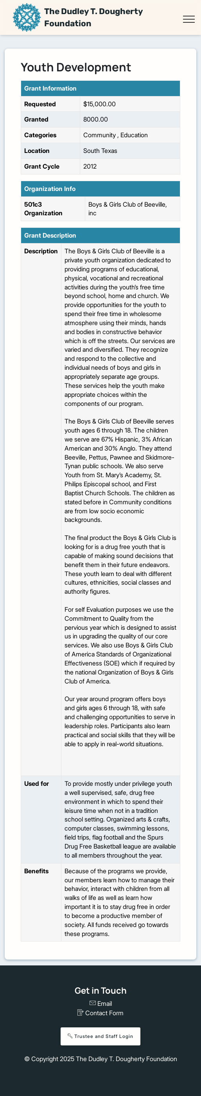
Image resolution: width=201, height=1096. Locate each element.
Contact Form (100, 1013)
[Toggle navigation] (189, 19)
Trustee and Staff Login (100, 1036)
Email (101, 1003)
